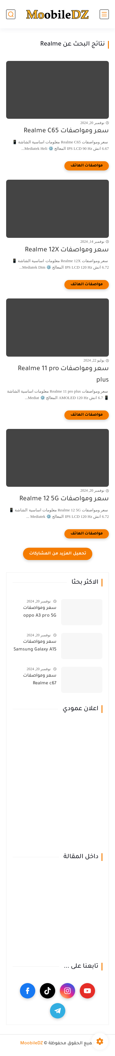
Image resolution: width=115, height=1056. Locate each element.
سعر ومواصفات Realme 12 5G (64, 499)
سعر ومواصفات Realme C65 (66, 131)
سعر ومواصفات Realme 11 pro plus (63, 375)
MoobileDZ (31, 1043)
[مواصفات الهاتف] (86, 165)
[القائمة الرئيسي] (104, 14)
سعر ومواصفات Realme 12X (67, 250)
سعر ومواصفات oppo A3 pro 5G (39, 612)
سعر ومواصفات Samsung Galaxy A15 (34, 646)
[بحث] (10, 14)
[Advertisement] (57, 783)
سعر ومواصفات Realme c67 (39, 680)
